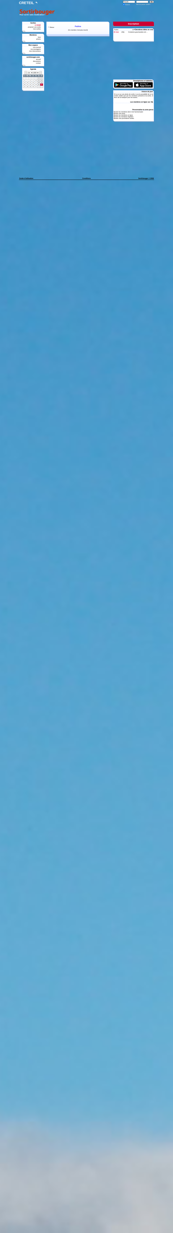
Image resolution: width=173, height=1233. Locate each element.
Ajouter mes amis (119, 113)
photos (38, 39)
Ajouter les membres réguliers (123, 116)
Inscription (133, 24)
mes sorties (37, 29)
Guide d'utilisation (26, 178)
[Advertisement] (105, 12)
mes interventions (35, 51)
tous (39, 37)
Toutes (116, 29)
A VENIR (38, 25)
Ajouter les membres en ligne (123, 115)
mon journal (37, 47)
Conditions (86, 178)
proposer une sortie (34, 27)
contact (38, 63)
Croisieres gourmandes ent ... (138, 32)
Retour (52, 27)
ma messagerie (36, 49)
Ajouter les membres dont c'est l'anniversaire (128, 112)
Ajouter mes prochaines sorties (124, 118)
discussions (37, 61)
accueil (38, 59)
